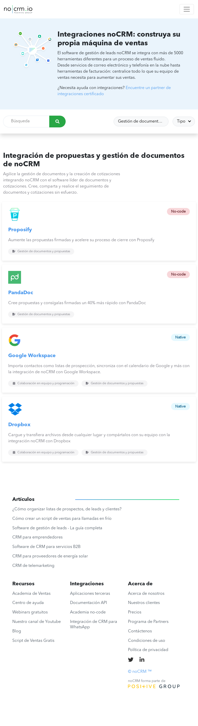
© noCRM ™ (140, 672)
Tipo (181, 121)
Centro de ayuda (28, 603)
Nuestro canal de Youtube (36, 622)
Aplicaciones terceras (90, 594)
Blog (16, 631)
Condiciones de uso (146, 641)
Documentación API (88, 603)
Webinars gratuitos (30, 612)
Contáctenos (140, 631)
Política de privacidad (148, 650)
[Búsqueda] (57, 121)
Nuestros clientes (144, 603)
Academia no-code (88, 612)
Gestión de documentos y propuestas (143, 121)
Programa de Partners (148, 622)
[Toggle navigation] (187, 9)
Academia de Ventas (31, 594)
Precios (134, 612)
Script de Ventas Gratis (33, 641)
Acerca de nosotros (146, 594)
